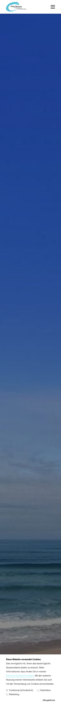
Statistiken (44, 690)
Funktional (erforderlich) (19, 690)
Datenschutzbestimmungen (20, 675)
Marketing (12, 694)
